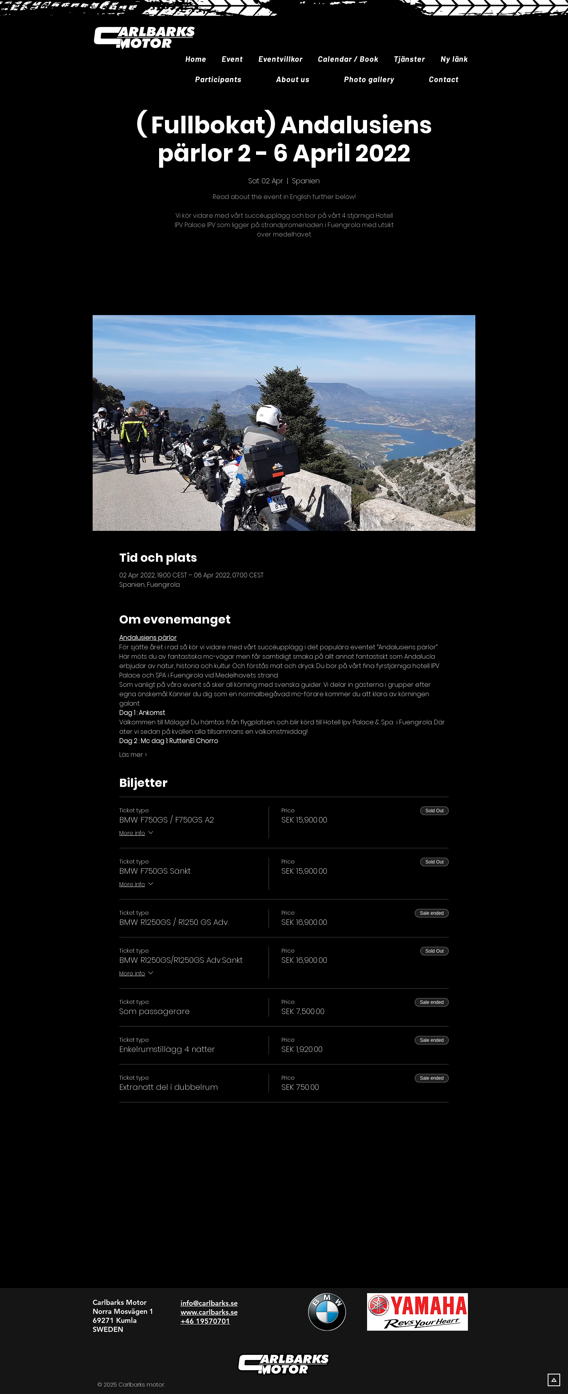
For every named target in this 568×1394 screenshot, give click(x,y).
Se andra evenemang (284, 278)
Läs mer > (133, 755)
